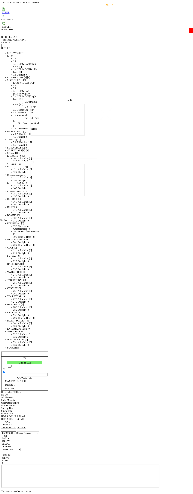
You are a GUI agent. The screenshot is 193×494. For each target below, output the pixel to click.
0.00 (24, 381)
